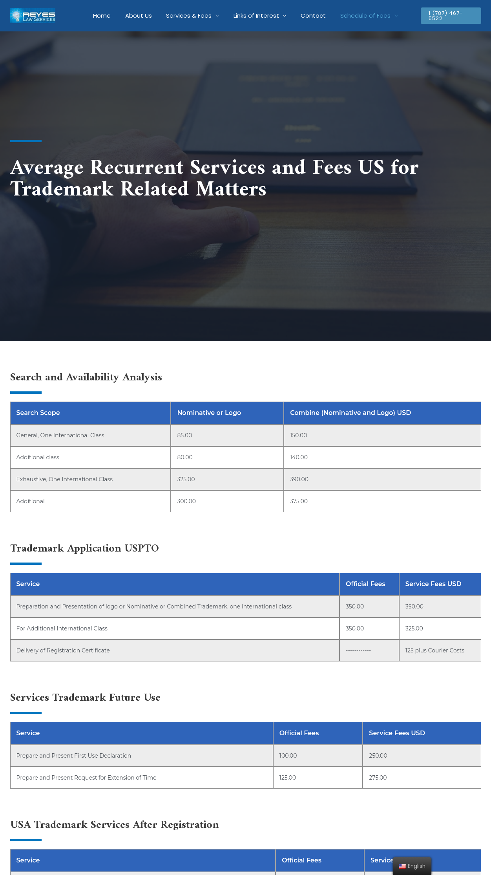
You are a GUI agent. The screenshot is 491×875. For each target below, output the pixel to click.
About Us (142, 15)
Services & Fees (190, 15)
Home (108, 15)
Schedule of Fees (359, 15)
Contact (309, 15)
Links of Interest (255, 15)
